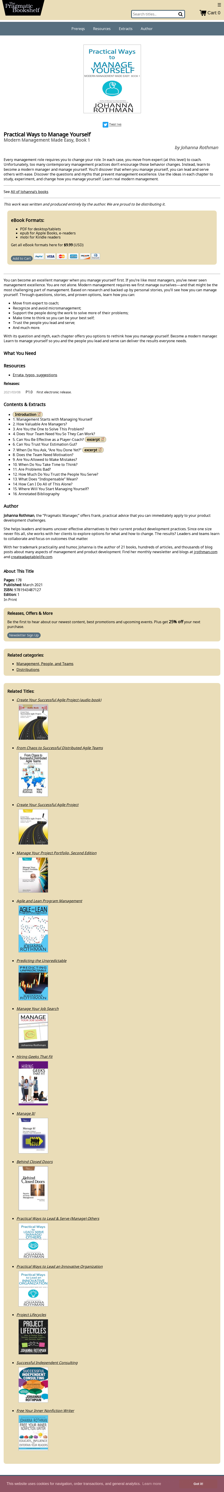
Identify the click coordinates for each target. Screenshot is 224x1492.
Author (147, 28)
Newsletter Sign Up (24, 635)
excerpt (96, 439)
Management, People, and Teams (44, 663)
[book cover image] (112, 79)
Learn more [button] (151, 1484)
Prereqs (78, 28)
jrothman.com (205, 551)
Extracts (126, 28)
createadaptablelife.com (31, 556)
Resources (102, 28)
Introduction (28, 414)
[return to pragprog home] (23, 9)
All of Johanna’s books (29, 191)
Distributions (27, 669)
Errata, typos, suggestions (35, 374)
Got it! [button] (198, 1484)
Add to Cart (22, 258)
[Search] (181, 14)
